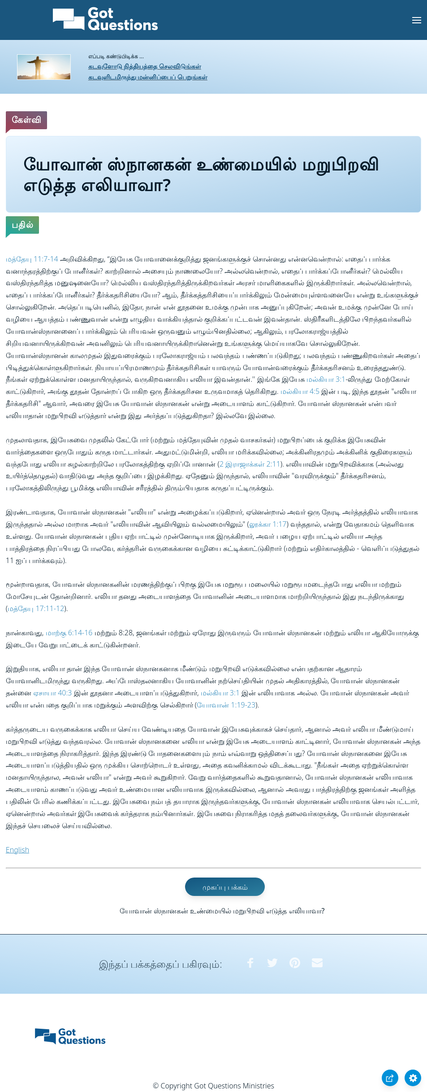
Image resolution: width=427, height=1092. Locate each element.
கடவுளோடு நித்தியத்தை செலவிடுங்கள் (144, 66)
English (17, 850)
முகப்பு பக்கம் (225, 886)
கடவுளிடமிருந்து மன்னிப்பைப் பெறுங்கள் (147, 77)
